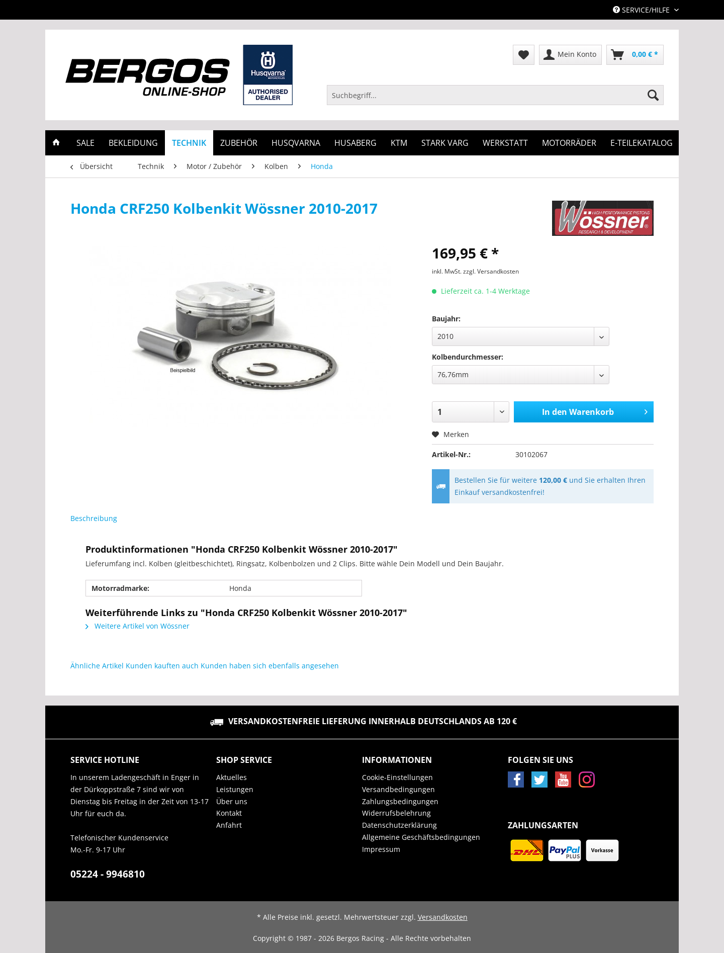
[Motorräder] (569, 142)
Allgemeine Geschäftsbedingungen (421, 837)
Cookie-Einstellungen (397, 777)
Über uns (231, 801)
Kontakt (229, 813)
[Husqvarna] (295, 142)
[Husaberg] (355, 142)
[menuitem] (495, 100)
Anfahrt (229, 825)
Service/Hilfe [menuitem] (642, 10)
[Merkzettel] (523, 55)
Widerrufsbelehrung (396, 813)
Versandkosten (443, 917)
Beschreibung (93, 518)
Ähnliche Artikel (97, 665)
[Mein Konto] (570, 55)
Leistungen (234, 789)
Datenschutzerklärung (399, 825)
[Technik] (189, 142)
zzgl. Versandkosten (491, 271)
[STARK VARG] (445, 142)
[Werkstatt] (505, 142)
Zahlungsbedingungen (400, 801)
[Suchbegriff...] (495, 95)
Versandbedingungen (398, 789)
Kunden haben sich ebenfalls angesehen (270, 665)
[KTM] (399, 142)
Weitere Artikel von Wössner (137, 626)
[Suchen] (653, 95)
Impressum (381, 849)
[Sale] (85, 142)
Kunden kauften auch (162, 665)
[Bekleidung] (133, 142)
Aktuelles (231, 777)
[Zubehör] (238, 142)
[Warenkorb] (635, 55)
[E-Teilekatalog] (641, 142)
